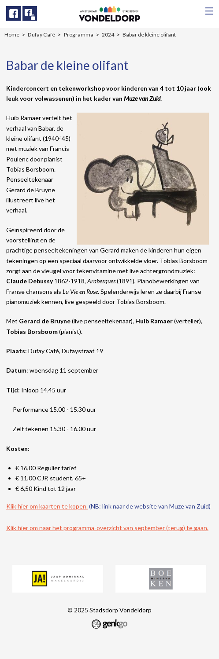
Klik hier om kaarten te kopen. (47, 506)
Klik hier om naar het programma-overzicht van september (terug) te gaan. (107, 527)
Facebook (13, 13)
